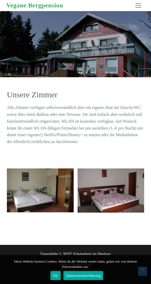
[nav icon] (138, 5)
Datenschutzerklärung (83, 276)
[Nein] (142, 271)
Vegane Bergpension (34, 5)
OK (55, 276)
